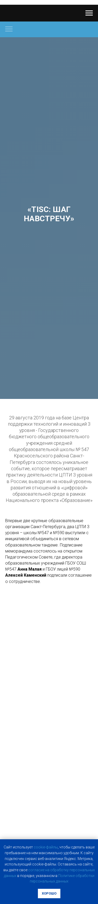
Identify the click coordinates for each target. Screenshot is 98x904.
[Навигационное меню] (89, 13)
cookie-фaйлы (46, 847)
